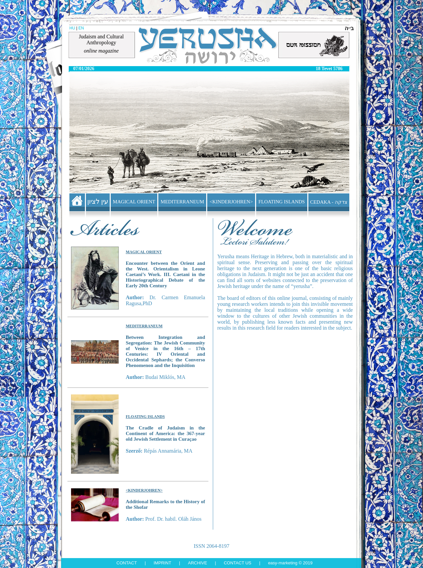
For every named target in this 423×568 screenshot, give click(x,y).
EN (81, 28)
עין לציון (97, 201)
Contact (126, 562)
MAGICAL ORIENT (134, 201)
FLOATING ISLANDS (281, 201)
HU (72, 28)
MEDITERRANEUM (182, 201)
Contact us (237, 562)
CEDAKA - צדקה (328, 202)
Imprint (162, 562)
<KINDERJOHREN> (231, 201)
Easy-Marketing (282, 562)
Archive (197, 562)
